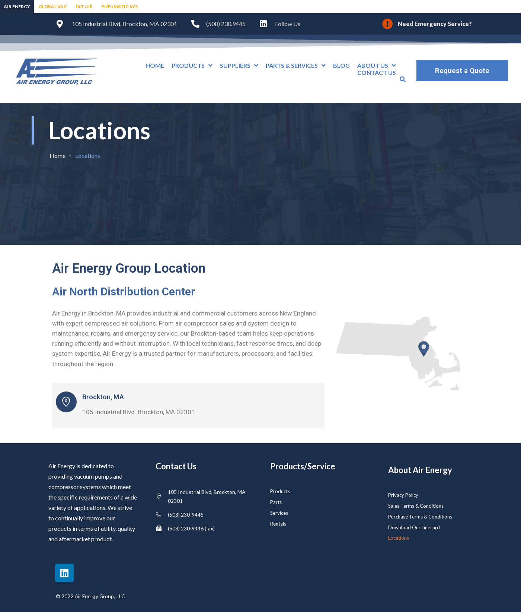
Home (57, 155)
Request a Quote (462, 70)
